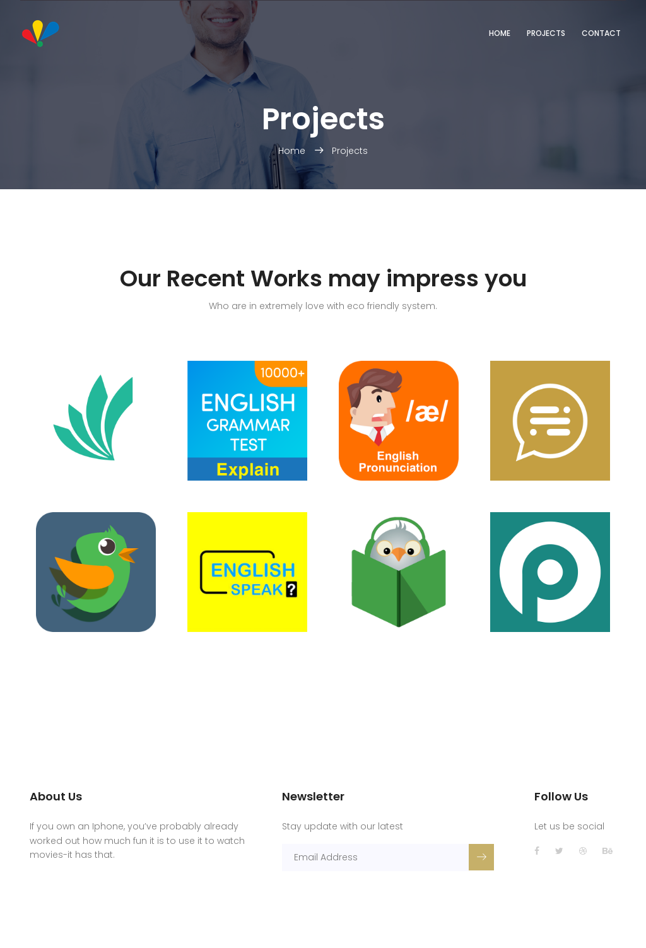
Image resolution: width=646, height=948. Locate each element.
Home (499, 33)
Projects (546, 33)
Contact (601, 33)
